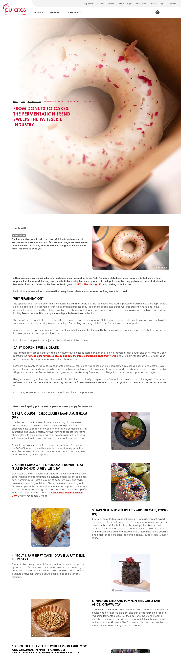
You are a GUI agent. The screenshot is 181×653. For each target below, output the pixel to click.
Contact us (171, 3)
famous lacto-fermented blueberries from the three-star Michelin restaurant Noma (72, 355)
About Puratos (141, 3)
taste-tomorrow (34, 102)
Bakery (37, 12)
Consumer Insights (125, 3)
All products (88, 3)
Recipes (100, 3)
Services (111, 3)
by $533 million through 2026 (88, 284)
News (153, 3)
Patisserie (54, 12)
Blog (161, 3)
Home (15, 102)
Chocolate (73, 12)
